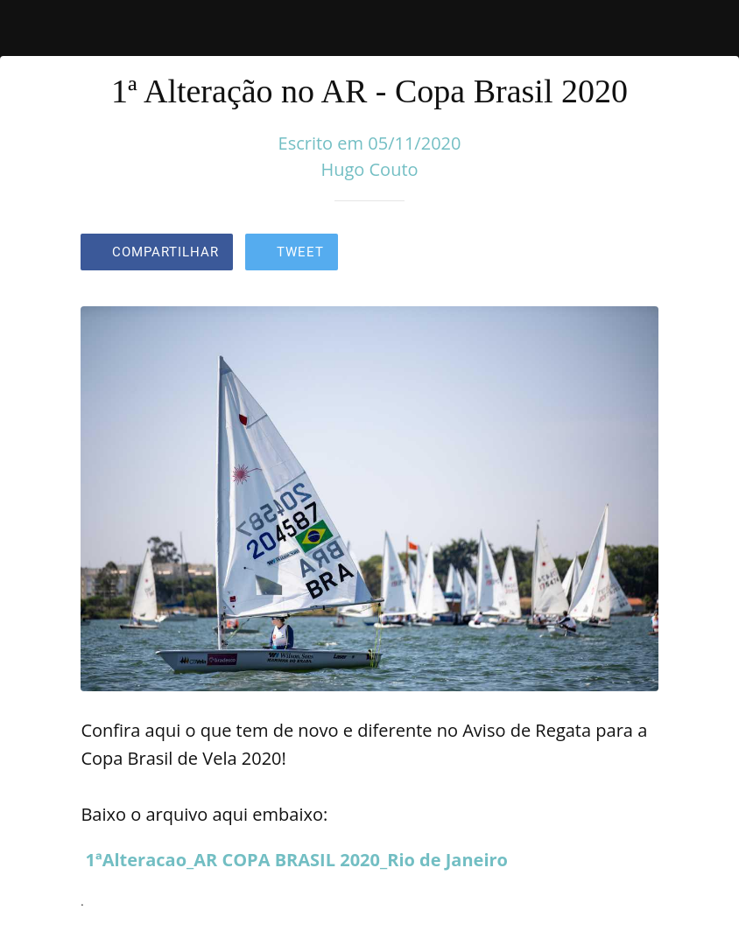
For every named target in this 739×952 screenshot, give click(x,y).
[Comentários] (637, 254)
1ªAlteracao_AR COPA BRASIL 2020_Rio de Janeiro (297, 860)
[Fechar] (28, 28)
